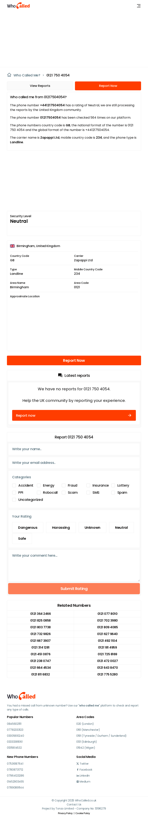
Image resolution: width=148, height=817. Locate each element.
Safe (22, 538)
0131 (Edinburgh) (86, 742)
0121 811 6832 (40, 674)
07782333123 (15, 730)
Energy (48, 485)
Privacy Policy (65, 813)
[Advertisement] (71, 38)
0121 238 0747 (40, 661)
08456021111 (14, 724)
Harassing (61, 527)
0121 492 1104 (107, 641)
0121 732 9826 (40, 634)
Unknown (92, 527)
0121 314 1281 (40, 647)
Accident (25, 485)
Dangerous (27, 527)
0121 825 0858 (40, 620)
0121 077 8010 (108, 614)
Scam (73, 492)
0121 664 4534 (40, 667)
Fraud (72, 485)
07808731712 (15, 770)
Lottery (123, 485)
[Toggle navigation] (138, 5)
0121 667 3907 (40, 641)
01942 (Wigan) (85, 748)
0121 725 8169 (107, 654)
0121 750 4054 (58, 75)
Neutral (121, 527)
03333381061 (14, 742)
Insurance (100, 485)
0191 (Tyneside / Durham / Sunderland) (101, 736)
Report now (74, 415)
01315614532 (14, 748)
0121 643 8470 (107, 667)
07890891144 (15, 787)
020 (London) (85, 724)
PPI (20, 492)
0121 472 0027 (107, 661)
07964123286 (15, 776)
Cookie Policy (82, 813)
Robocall (50, 492)
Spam (122, 492)
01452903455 (15, 781)
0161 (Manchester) (88, 730)
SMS (95, 492)
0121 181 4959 (107, 647)
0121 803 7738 (40, 627)
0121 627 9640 (107, 634)
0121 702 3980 (107, 620)
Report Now (108, 86)
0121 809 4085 (107, 627)
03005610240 (15, 736)
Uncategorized (30, 499)
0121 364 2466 (40, 614)
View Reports (40, 86)
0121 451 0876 (40, 654)
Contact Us (74, 804)
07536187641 (15, 764)
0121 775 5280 (107, 674)
